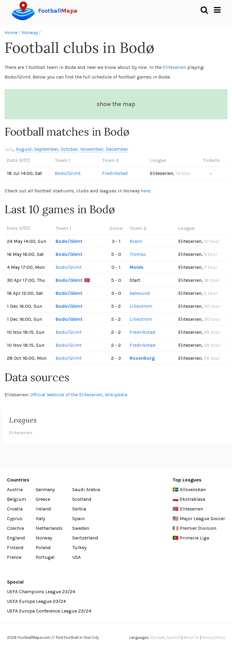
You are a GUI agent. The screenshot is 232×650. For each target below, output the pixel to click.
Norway (29, 32)
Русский (157, 637)
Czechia (15, 528)
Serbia (79, 509)
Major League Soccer (202, 518)
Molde (136, 267)
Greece (43, 499)
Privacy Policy (213, 637)
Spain (78, 518)
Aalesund (140, 293)
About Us (191, 637)
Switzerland (85, 538)
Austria (15, 489)
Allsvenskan (193, 489)
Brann (136, 241)
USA (76, 557)
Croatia (15, 509)
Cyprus (14, 518)
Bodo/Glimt (68, 173)
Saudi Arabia (86, 489)
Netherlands (49, 528)
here (145, 191)
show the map (116, 104)
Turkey (79, 547)
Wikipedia (116, 394)
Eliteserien (174, 67)
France (14, 557)
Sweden (80, 528)
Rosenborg (142, 358)
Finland (15, 547)
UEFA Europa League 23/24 (36, 601)
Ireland (43, 509)
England (16, 538)
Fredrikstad (115, 173)
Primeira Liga (194, 538)
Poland (43, 547)
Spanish (173, 637)
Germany (45, 489)
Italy (40, 518)
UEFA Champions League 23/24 (41, 591)
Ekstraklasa (192, 499)
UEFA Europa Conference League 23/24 (49, 611)
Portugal (45, 557)
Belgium (16, 499)
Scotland (82, 499)
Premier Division (198, 528)
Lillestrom (141, 306)
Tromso (138, 254)
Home (11, 32)
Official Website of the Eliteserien (66, 394)
